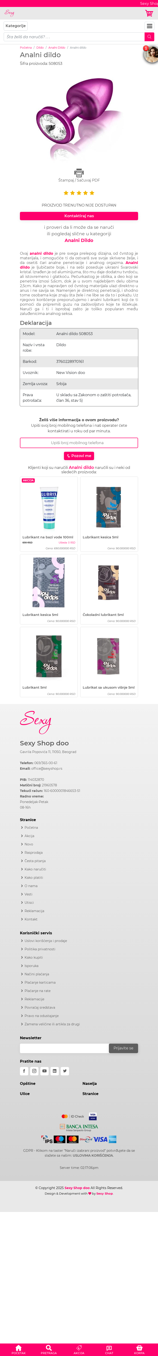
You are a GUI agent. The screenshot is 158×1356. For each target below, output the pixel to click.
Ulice (25, 1094)
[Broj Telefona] (79, 443)
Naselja (89, 1083)
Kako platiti (34, 877)
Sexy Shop (104, 1193)
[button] (18, 1349)
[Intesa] (79, 1127)
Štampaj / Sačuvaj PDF (79, 175)
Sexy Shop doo (44, 743)
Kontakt (31, 919)
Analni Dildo (56, 47)
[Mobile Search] (149, 36)
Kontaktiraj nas (79, 216)
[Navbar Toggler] (149, 26)
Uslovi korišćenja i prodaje (46, 940)
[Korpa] (150, 13)
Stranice (90, 1094)
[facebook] (24, 1071)
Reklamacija (34, 911)
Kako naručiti (35, 869)
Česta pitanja (35, 861)
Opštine (27, 1083)
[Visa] (91, 1115)
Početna (26, 47)
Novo (29, 844)
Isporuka (31, 965)
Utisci (29, 902)
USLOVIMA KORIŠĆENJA (93, 1155)
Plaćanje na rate (38, 990)
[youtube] (44, 1071)
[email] (67, 1048)
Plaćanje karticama (40, 982)
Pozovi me (79, 456)
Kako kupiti (34, 957)
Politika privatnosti (40, 949)
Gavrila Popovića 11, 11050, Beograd (48, 752)
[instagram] (34, 1071)
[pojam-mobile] (74, 36)
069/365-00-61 (45, 763)
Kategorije (16, 26)
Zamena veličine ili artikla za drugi (52, 1024)
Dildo (40, 47)
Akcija (29, 836)
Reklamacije (34, 999)
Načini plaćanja (37, 974)
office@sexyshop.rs (46, 768)
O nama (31, 886)
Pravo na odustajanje (42, 1015)
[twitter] (65, 1071)
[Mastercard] (73, 1115)
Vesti (28, 894)
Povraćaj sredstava (40, 1007)
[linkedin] (55, 1071)
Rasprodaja (34, 852)
